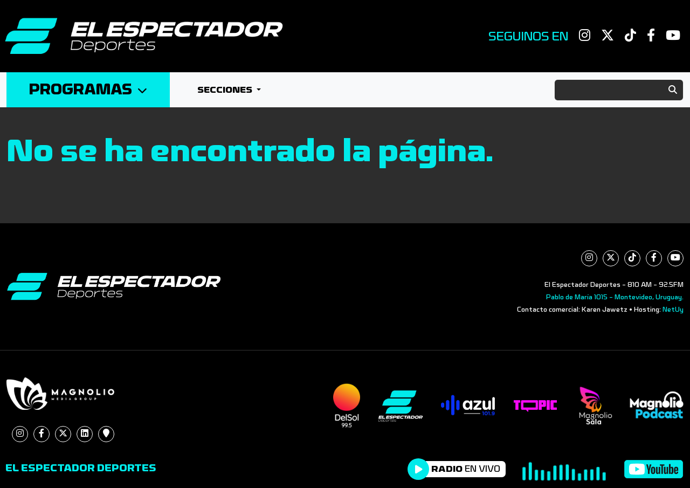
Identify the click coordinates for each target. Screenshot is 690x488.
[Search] (619, 90)
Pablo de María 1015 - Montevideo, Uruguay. (615, 297)
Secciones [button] (225, 90)
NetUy (673, 309)
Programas (88, 89)
